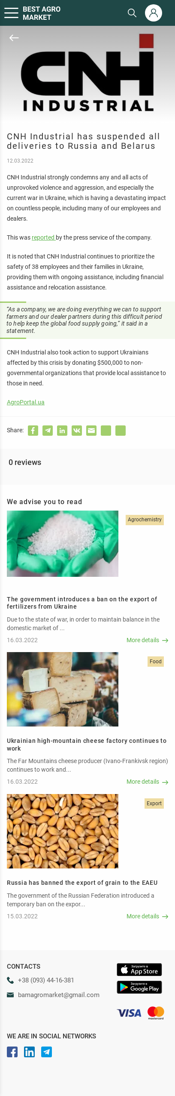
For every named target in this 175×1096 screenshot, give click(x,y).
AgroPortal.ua (26, 402)
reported (44, 237)
